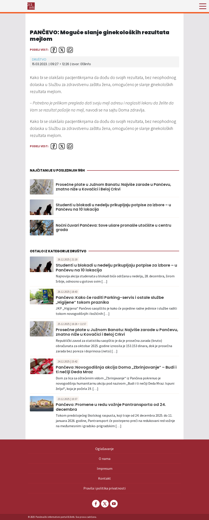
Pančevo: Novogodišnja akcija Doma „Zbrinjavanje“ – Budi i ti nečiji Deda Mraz (116, 369)
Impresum (104, 468)
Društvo (39, 59)
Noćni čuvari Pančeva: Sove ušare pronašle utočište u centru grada (113, 227)
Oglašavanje (104, 448)
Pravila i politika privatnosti (104, 488)
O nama (104, 458)
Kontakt (104, 478)
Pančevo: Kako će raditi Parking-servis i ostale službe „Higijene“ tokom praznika (110, 300)
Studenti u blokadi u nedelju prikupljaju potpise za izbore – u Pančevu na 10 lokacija (113, 207)
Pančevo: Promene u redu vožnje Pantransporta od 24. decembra (111, 407)
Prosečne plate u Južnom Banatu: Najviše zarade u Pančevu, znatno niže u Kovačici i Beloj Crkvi (113, 186)
